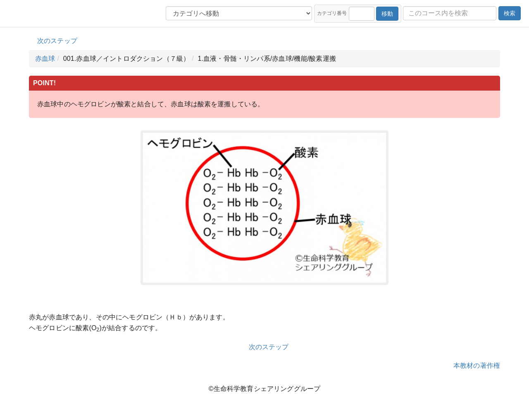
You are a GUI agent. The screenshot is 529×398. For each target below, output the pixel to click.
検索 (509, 13)
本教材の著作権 (476, 365)
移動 (387, 13)
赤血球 (45, 58)
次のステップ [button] (57, 40)
